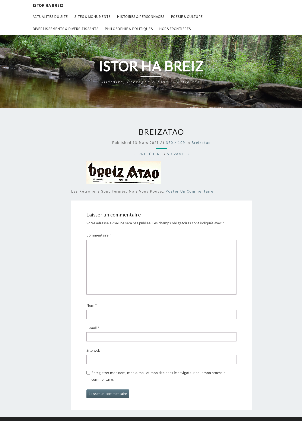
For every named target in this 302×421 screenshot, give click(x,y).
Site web (93, 350)
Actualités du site (50, 16)
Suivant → (178, 153)
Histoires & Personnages (141, 16)
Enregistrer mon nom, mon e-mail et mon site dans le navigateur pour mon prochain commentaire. (158, 376)
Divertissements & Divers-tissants (66, 28)
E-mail (92, 327)
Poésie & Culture (187, 16)
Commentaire (98, 235)
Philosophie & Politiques (129, 28)
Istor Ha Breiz (48, 5)
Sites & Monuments (92, 16)
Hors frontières (175, 28)
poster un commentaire (189, 191)
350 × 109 (175, 142)
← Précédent (148, 153)
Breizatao (201, 142)
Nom (91, 305)
